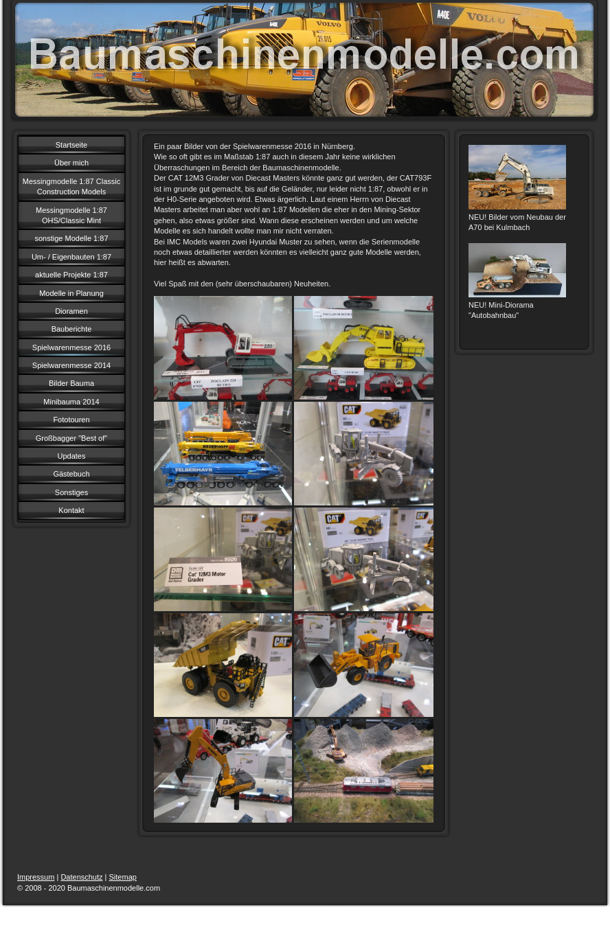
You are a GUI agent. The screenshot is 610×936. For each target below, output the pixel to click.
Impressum (35, 877)
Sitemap (123, 877)
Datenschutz (81, 877)
